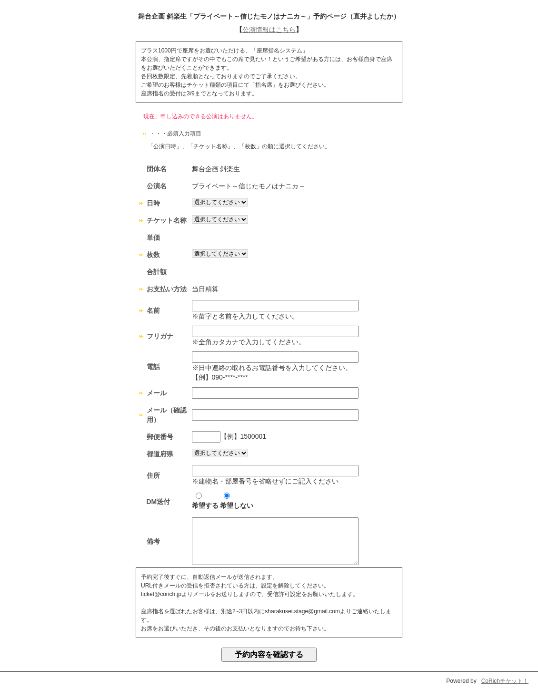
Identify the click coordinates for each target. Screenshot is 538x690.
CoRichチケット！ (504, 681)
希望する (205, 501)
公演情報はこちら (269, 29)
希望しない (236, 501)
